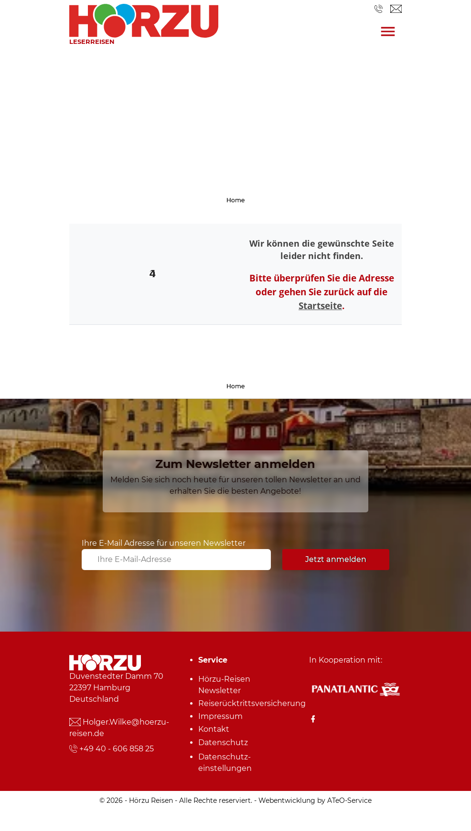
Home (235, 200)
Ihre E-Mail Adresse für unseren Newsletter (164, 543)
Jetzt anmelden (335, 559)
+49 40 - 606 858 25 (116, 748)
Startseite (320, 305)
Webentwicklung (286, 800)
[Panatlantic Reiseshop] (355, 688)
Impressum (220, 716)
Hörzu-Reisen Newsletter (224, 685)
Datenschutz (223, 742)
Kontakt (213, 729)
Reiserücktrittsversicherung (238, 703)
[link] (143, 18)
